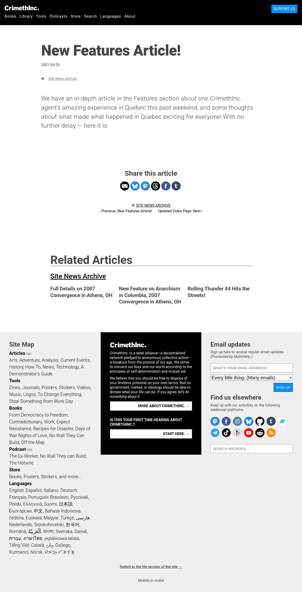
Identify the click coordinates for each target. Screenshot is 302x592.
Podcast (17, 449)
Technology (67, 367)
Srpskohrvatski (49, 524)
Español (34, 490)
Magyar (51, 517)
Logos (29, 394)
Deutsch (68, 490)
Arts (13, 360)
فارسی (83, 517)
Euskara (34, 517)
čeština (16, 517)
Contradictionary (25, 422)
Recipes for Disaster (53, 428)
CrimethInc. (22, 8)
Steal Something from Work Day (41, 401)
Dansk (80, 531)
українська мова (61, 538)
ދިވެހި (49, 545)
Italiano (51, 490)
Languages (110, 16)
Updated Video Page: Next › (180, 211)
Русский (79, 497)
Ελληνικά (32, 504)
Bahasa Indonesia (63, 511)
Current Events (75, 360)
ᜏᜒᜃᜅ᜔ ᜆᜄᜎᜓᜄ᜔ (59, 552)
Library (26, 16)
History (16, 367)
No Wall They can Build (63, 456)
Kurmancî (18, 552)
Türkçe (67, 517)
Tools (41, 16)
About (130, 16)
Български (20, 511)
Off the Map (33, 442)
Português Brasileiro (48, 497)
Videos (84, 387)
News (48, 367)
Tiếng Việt (19, 545)
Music (15, 394)
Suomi (50, 504)
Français (17, 497)
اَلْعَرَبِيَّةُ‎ (34, 531)
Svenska (64, 531)
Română (17, 531)
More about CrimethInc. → (164, 406)
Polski (15, 504)
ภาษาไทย (32, 538)
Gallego (62, 545)
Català (37, 545)
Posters (49, 387)
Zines (14, 387)
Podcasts (58, 16)
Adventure (29, 360)
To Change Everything (59, 394)
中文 (38, 511)
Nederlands (20, 524)
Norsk (36, 552)
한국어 (72, 524)
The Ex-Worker (23, 456)
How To (32, 367)
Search (90, 16)
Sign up (283, 387)
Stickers (67, 387)
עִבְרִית (15, 538)
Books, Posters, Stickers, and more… (45, 476)
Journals (31, 387)
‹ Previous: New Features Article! (126, 211)
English (16, 490)
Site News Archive (62, 79)
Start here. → (176, 434)
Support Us (284, 9)
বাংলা (48, 531)
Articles (17, 353)
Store (76, 16)
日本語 (66, 504)
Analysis (50, 360)
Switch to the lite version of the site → (151, 567)
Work (49, 422)
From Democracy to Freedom (38, 415)
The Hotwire (21, 463)
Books (10, 16)
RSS (28, 354)
